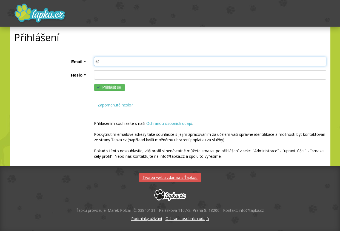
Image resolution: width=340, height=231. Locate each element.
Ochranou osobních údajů (169, 123)
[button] (109, 87)
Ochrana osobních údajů (187, 218)
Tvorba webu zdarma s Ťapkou (170, 177)
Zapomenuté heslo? (115, 105)
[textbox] (210, 61)
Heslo (78, 75)
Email (78, 61)
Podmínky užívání (146, 218)
